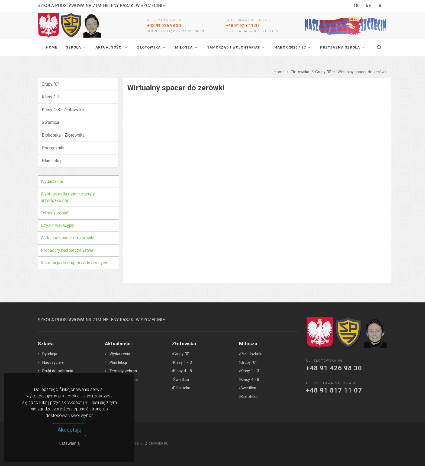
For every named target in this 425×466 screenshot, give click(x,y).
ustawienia (69, 443)
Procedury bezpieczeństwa (67, 250)
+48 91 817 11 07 (242, 25)
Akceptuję (69, 429)
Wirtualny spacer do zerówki (67, 237)
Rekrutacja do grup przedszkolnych (74, 262)
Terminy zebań (55, 213)
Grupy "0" (323, 72)
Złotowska (300, 72)
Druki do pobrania (57, 370)
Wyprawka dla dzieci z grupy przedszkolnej (68, 197)
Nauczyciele (53, 362)
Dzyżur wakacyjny (57, 225)
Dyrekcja (49, 353)
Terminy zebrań (123, 370)
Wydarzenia (52, 181)
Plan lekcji (118, 362)
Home (279, 72)
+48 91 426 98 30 (164, 25)
